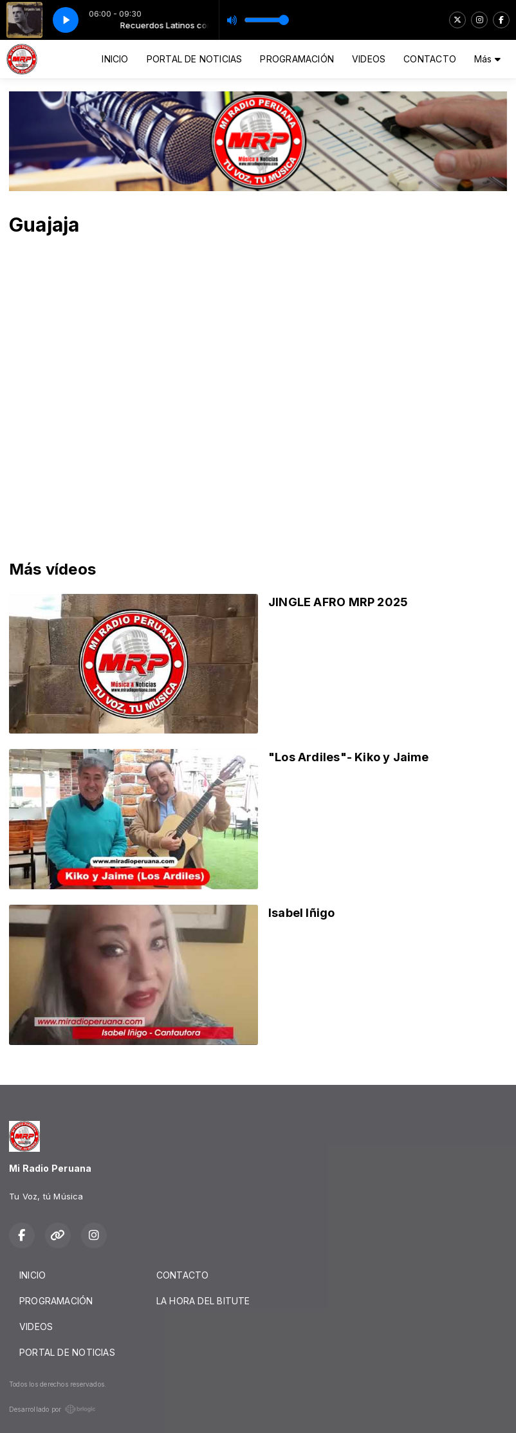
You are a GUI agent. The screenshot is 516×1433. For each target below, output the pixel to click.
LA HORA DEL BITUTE (203, 1300)
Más (487, 58)
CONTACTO (429, 58)
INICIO (115, 58)
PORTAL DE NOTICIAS (195, 58)
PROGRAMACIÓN (297, 58)
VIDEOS (368, 58)
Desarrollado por (52, 1409)
